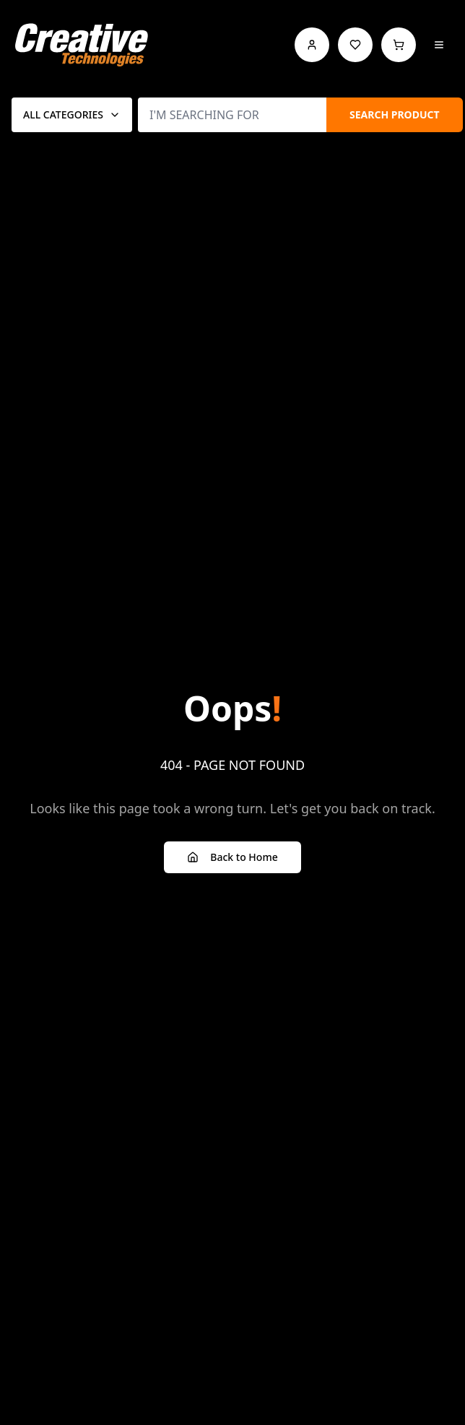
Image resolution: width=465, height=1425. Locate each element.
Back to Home (232, 857)
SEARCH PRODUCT (394, 114)
